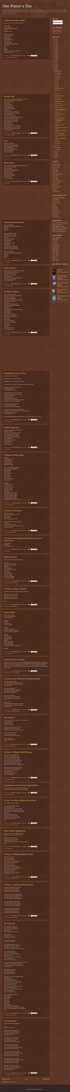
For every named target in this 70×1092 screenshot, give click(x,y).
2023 (55, 43)
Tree (6, 141)
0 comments (24, 55)
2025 (55, 39)
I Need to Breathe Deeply (14, 20)
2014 (55, 60)
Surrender (54, 184)
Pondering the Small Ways (15, 373)
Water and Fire (10, 268)
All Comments (56, 23)
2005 (55, 157)
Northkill (54, 204)
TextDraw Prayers (55, 186)
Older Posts (46, 1079)
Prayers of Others (13, 57)
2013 (55, 62)
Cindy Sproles (55, 208)
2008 (55, 151)
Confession (9, 134)
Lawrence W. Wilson (56, 211)
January (56, 149)
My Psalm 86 (9, 923)
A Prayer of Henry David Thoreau (18, 752)
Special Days (13, 532)
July (56, 80)
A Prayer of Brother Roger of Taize (18, 854)
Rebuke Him (9, 96)
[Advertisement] (17, 76)
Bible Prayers (9, 746)
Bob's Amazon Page (56, 202)
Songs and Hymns (56, 181)
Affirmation (54, 163)
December (57, 71)
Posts (54, 21)
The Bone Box (60, 269)
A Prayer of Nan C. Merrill (15, 589)
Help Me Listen (10, 557)
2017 (55, 54)
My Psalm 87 (9, 717)
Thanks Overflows (11, 291)
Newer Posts (5, 1079)
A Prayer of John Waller (14, 455)
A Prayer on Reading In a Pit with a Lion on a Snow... (60, 110)
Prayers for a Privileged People (31, 416)
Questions (9, 449)
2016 (55, 56)
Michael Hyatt (55, 213)
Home (26, 1079)
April (56, 86)
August (56, 79)
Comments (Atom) (11, 1081)
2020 (55, 48)
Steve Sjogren (55, 215)
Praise (8, 285)
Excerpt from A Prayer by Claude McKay (21, 785)
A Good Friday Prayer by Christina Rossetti (22, 679)
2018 (55, 52)
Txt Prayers (54, 191)
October (56, 75)
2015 (55, 58)
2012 (55, 64)
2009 (55, 69)
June (56, 82)
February (57, 147)
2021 (55, 47)
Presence (54, 175)
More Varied (9, 163)
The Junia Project (55, 216)
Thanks (8, 183)
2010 (55, 67)
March (56, 145)
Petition (8, 57)
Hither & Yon (54, 33)
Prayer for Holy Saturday (14, 659)
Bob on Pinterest (55, 199)
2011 (55, 66)
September (57, 77)
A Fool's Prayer (10, 1021)
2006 (55, 155)
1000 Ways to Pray (56, 29)
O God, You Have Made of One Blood (20, 800)
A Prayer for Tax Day (13, 510)
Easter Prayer (9, 612)
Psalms (14, 746)
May (56, 84)
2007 (55, 153)
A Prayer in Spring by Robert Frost (18, 884)
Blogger (41, 1089)
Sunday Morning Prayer (14, 222)
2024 (55, 41)
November (57, 73)
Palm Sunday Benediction (15, 831)
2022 (55, 45)
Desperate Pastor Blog (56, 31)
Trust (53, 189)
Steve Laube (54, 206)
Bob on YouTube (55, 201)
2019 (55, 50)
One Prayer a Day (17, 6)
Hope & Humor (55, 209)
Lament (53, 168)
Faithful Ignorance (11, 427)
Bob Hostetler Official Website (58, 197)
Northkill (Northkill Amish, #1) (62, 289)
